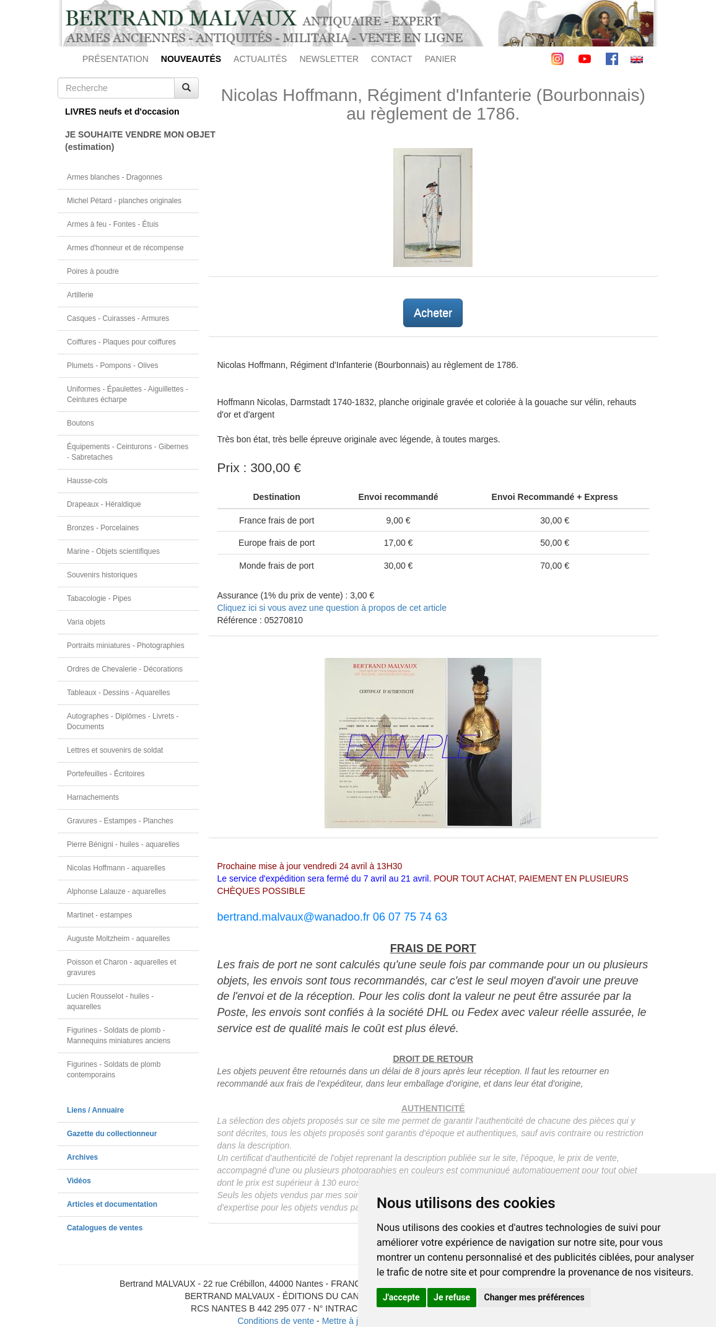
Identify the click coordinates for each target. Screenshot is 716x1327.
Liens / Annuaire (95, 1110)
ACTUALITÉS (260, 59)
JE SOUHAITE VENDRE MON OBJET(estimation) (132, 140)
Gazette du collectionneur (112, 1133)
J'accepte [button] (401, 1297)
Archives (82, 1157)
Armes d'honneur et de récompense (125, 247)
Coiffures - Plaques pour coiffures (121, 342)
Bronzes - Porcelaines (103, 527)
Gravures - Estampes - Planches (120, 821)
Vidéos (79, 1180)
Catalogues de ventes (104, 1228)
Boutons (80, 423)
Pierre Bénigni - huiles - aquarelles (123, 844)
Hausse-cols (87, 480)
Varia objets (86, 622)
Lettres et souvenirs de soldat (115, 750)
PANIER (440, 59)
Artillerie (80, 295)
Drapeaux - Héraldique (104, 504)
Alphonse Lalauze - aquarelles (116, 891)
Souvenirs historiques (102, 575)
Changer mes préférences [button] (534, 1297)
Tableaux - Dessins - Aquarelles (118, 692)
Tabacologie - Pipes (99, 598)
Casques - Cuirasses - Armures (118, 318)
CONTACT (392, 59)
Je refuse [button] (452, 1297)
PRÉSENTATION (115, 59)
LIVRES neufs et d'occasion (122, 111)
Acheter (433, 313)
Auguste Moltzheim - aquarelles (118, 938)
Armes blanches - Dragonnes (114, 177)
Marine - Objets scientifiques (113, 551)
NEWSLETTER (329, 59)
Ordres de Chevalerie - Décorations (125, 669)
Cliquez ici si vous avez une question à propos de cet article (332, 608)
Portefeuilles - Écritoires (106, 773)
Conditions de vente (275, 1321)
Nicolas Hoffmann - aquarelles (116, 868)
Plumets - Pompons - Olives (112, 365)
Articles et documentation (112, 1204)
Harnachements (93, 797)
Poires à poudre (93, 271)
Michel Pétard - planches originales (124, 200)
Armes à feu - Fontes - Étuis (113, 224)
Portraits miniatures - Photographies (126, 645)
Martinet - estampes (99, 915)
